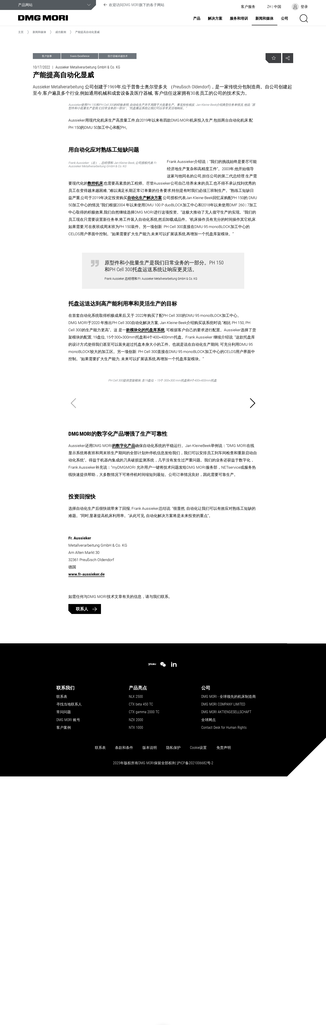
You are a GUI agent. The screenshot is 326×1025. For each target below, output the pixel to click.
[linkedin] (174, 908)
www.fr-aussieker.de (86, 818)
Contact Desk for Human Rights (224, 971)
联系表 (61, 940)
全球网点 (208, 964)
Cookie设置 (198, 991)
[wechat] (163, 908)
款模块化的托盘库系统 (145, 460)
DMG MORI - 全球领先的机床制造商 (228, 940)
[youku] (152, 908)
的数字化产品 (123, 689)
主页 (21, 32)
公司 (284, 18)
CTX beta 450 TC (141, 948)
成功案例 (60, 32)
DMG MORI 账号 (68, 964)
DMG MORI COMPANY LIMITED (223, 948)
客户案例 (63, 971)
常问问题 (63, 956)
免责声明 (223, 991)
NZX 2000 (136, 964)
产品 (196, 18)
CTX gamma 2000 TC (144, 956)
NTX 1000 (136, 971)
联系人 (82, 852)
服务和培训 (239, 18)
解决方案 (215, 18)
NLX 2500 (136, 940)
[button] (248, 7)
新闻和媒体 (264, 18)
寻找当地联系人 (69, 948)
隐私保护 (173, 991)
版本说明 (149, 991)
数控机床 (193, 277)
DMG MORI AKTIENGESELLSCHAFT (226, 956)
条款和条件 (124, 991)
